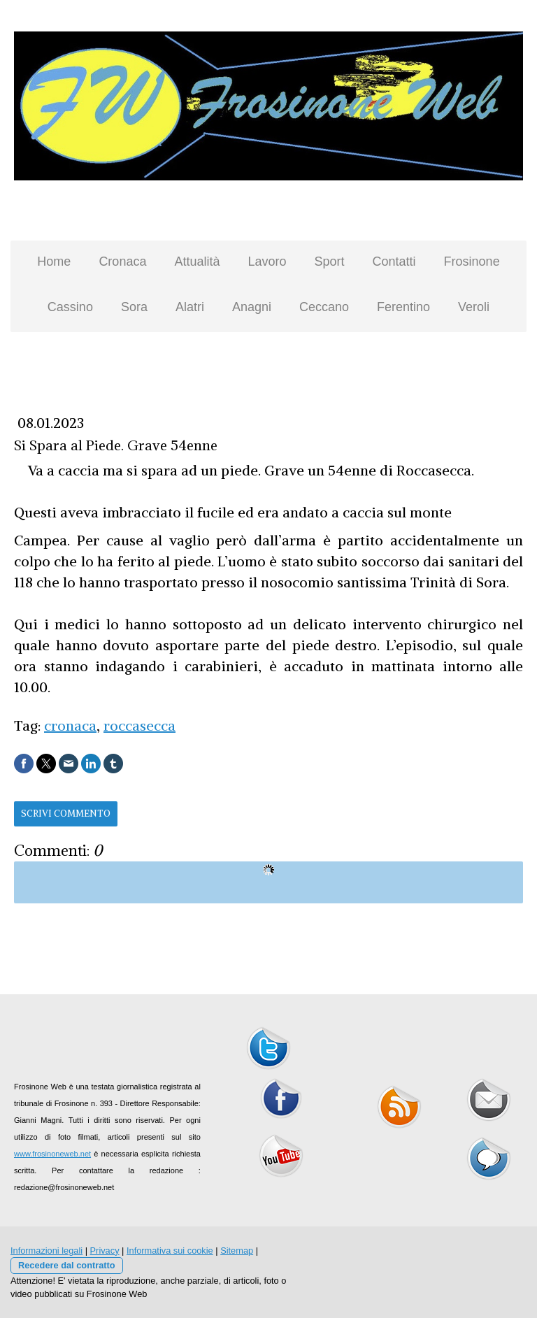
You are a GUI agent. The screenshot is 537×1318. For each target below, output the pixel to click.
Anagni (251, 307)
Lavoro (267, 261)
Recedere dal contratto (66, 1265)
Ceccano (324, 307)
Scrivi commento (65, 813)
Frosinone (472, 261)
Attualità (197, 261)
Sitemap (236, 1250)
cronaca (70, 725)
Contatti (394, 261)
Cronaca (122, 261)
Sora (134, 307)
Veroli (473, 307)
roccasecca (139, 725)
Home (54, 261)
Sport (330, 261)
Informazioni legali (46, 1250)
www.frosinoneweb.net (52, 1153)
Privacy (105, 1250)
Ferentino (403, 307)
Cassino (70, 307)
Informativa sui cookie (170, 1250)
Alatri (190, 307)
